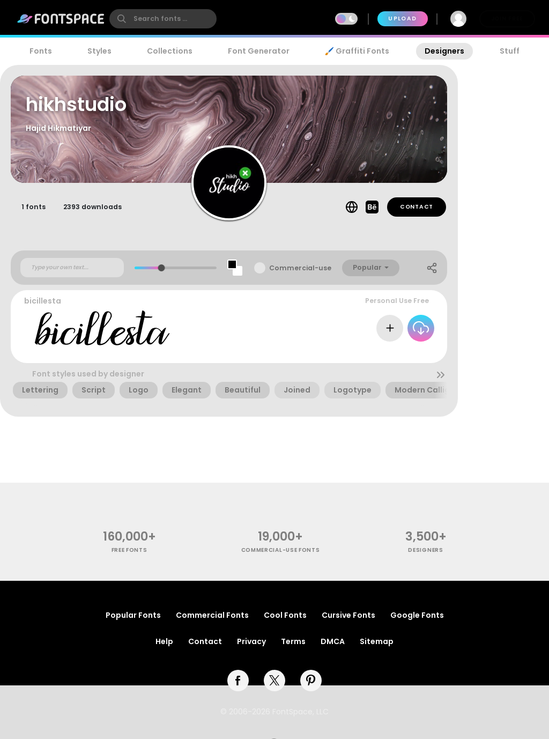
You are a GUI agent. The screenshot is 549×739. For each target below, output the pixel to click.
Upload (402, 18)
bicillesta (42, 300)
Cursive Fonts (348, 615)
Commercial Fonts (212, 615)
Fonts (40, 51)
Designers (444, 51)
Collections (169, 51)
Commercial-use (300, 267)
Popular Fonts (133, 615)
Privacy (251, 641)
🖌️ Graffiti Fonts (357, 51)
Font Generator (259, 51)
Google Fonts (417, 615)
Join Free (507, 18)
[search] (163, 18)
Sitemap (377, 641)
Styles (99, 51)
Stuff (510, 51)
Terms (293, 641)
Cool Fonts (285, 615)
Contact (416, 207)
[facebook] (238, 680)
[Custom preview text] (72, 267)
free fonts (129, 550)
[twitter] (274, 680)
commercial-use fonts (280, 550)
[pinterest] (311, 680)
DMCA (333, 641)
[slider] (161, 267)
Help (164, 641)
